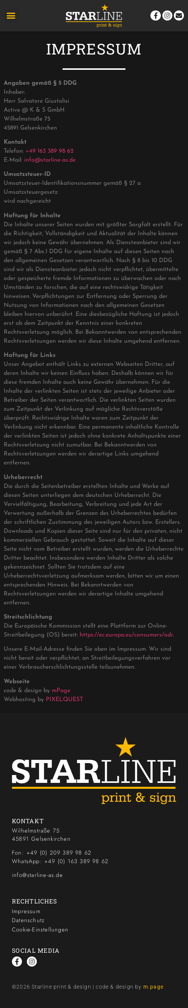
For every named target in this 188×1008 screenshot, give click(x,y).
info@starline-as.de (50, 160)
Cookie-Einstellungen (40, 929)
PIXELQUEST (64, 700)
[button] (11, 16)
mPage (61, 691)
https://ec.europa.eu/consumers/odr (126, 635)
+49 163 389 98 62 (50, 151)
